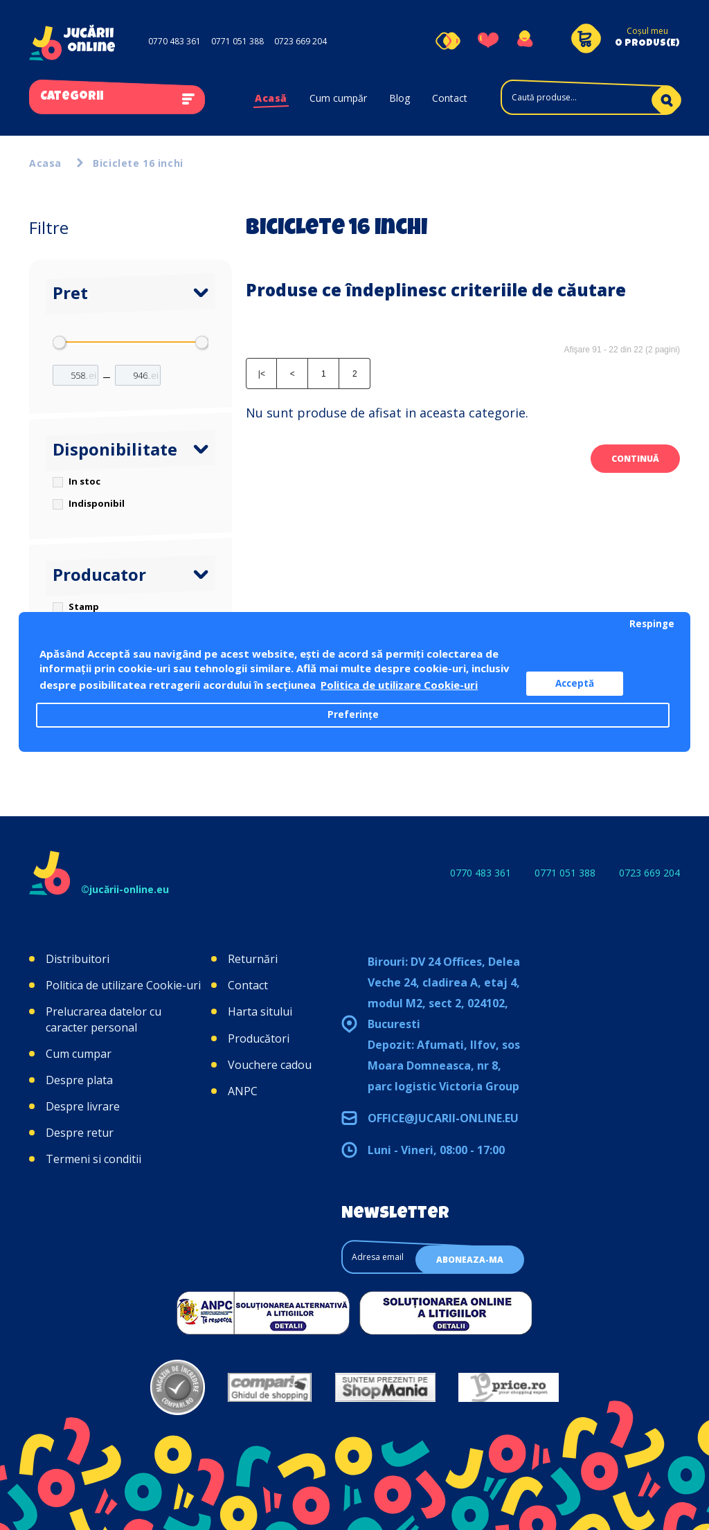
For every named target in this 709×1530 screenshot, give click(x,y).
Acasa (45, 163)
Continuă (635, 459)
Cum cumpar (78, 1053)
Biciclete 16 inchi (138, 163)
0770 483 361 (174, 41)
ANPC (243, 1091)
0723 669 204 (300, 41)
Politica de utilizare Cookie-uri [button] (399, 685)
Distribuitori (77, 958)
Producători (258, 1038)
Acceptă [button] (574, 683)
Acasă (271, 98)
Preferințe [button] (353, 714)
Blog (399, 98)
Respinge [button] (651, 624)
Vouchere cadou (270, 1064)
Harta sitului (260, 1011)
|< (261, 374)
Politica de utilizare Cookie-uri (123, 985)
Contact (449, 98)
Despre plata (79, 1080)
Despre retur (80, 1132)
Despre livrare (83, 1106)
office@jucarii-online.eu (443, 1118)
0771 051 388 (237, 41)
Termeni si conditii (93, 1159)
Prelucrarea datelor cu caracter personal (103, 1019)
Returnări (253, 958)
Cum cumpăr (338, 98)
